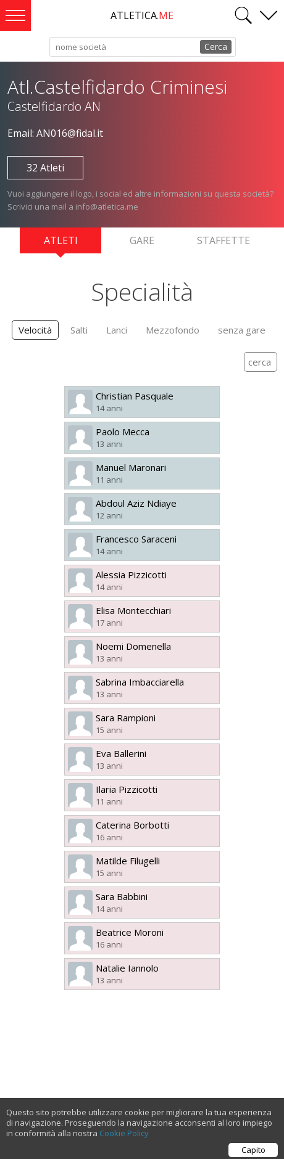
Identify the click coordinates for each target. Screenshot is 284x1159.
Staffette (223, 240)
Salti (79, 330)
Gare (142, 240)
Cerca (215, 46)
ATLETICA (142, 15)
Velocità (35, 330)
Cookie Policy (124, 1138)
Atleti (61, 243)
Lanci (116, 330)
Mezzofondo (172, 330)
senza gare (241, 330)
